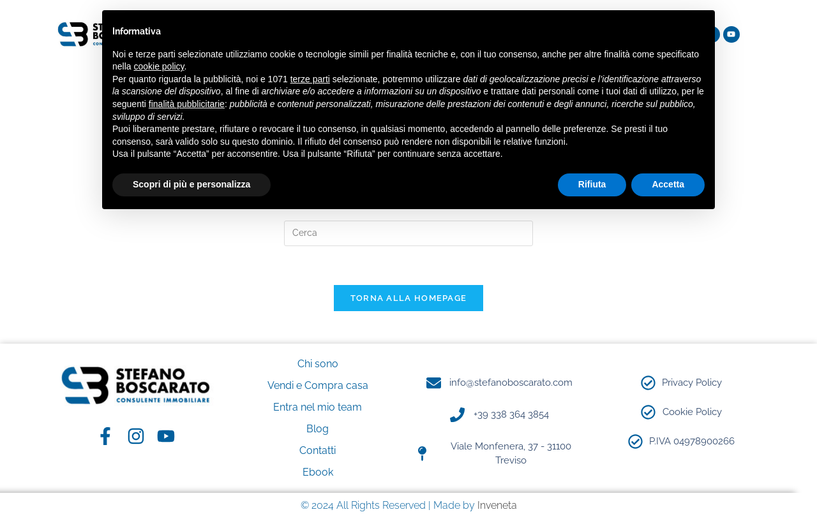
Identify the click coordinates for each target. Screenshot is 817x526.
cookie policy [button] (158, 66)
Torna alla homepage (408, 298)
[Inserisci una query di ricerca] (408, 233)
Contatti (317, 450)
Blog (317, 429)
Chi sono (317, 364)
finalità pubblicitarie (187, 104)
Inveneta (497, 505)
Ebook (318, 472)
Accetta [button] (668, 184)
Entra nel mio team (317, 407)
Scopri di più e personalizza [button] (191, 184)
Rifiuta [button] (592, 184)
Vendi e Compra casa (317, 385)
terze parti (310, 79)
